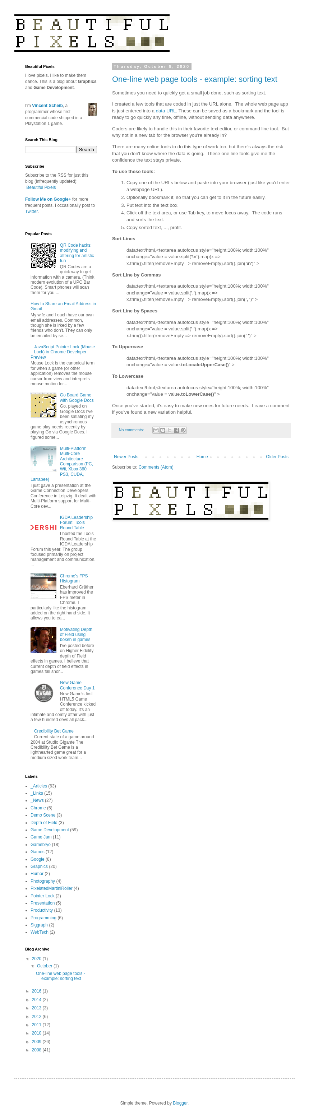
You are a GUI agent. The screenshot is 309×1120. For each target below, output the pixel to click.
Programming (43, 917)
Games (38, 851)
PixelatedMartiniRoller (52, 888)
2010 (37, 1033)
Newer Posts (126, 456)
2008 (37, 1049)
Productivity (42, 910)
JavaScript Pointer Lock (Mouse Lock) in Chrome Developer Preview (63, 352)
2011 (37, 1024)
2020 (37, 958)
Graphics (39, 866)
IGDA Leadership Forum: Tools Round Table (76, 522)
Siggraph (39, 925)
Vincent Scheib (47, 105)
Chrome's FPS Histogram (74, 578)
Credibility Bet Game (54, 731)
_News (37, 800)
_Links (37, 793)
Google (38, 859)
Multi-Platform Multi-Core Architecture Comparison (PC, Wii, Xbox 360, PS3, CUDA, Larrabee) (62, 464)
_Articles (39, 786)
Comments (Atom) (155, 467)
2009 (37, 1041)
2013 (37, 1007)
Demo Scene (43, 815)
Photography (43, 881)
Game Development (50, 829)
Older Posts (277, 456)
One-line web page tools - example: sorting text (194, 79)
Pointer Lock (43, 895)
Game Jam (41, 837)
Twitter (31, 211)
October (45, 965)
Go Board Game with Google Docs (77, 397)
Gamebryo (41, 844)
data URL (166, 110)
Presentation (43, 903)
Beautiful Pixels (41, 187)
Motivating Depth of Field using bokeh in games (76, 634)
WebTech (40, 932)
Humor (37, 873)
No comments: (132, 430)
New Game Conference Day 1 (77, 685)
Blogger (180, 1103)
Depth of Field (44, 822)
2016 (37, 991)
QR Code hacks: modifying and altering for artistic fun (77, 253)
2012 (37, 1016)
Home (202, 456)
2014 (37, 999)
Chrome (38, 807)
